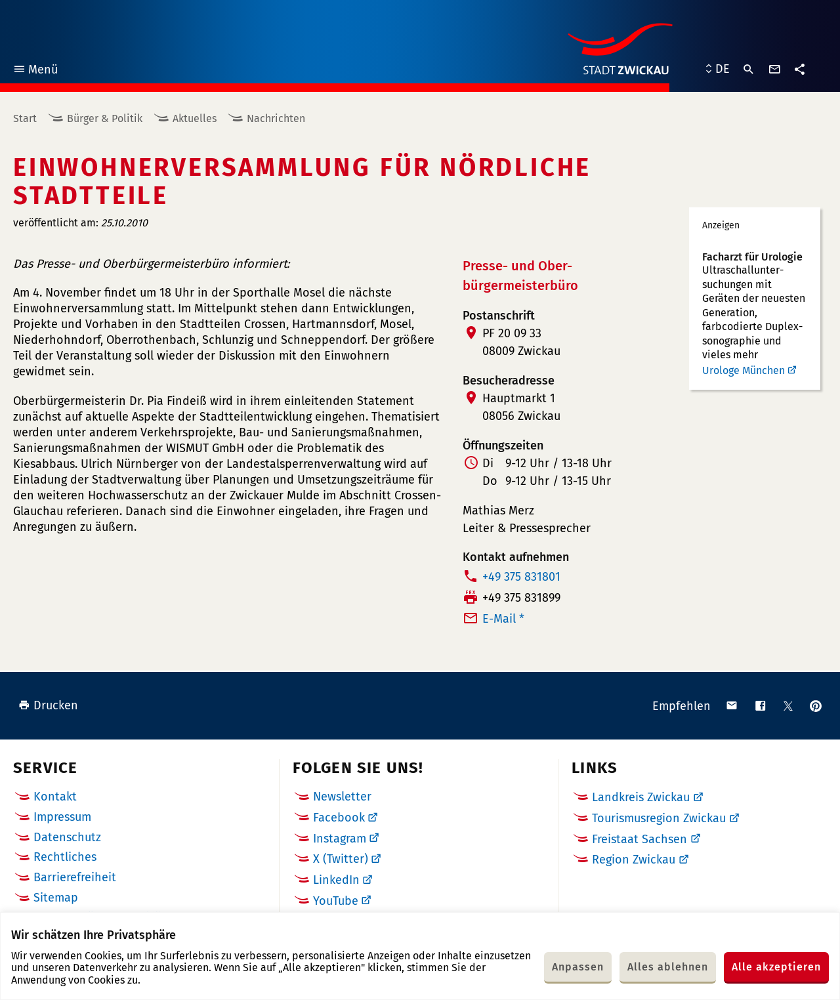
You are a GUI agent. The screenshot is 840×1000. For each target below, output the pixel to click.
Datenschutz (67, 837)
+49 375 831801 (521, 577)
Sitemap (55, 897)
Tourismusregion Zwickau (659, 818)
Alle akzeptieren (776, 967)
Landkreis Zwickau (641, 797)
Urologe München (743, 370)
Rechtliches (64, 857)
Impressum (62, 817)
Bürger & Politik (104, 118)
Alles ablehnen (667, 967)
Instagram (339, 838)
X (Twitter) (340, 859)
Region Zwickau (633, 859)
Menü (35, 71)
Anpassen (578, 967)
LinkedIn (336, 880)
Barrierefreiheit (74, 877)
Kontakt (55, 796)
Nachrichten (276, 118)
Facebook (339, 817)
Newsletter (342, 796)
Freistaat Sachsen (639, 839)
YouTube (335, 901)
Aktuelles (195, 118)
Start (25, 118)
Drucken (48, 705)
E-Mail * (503, 619)
